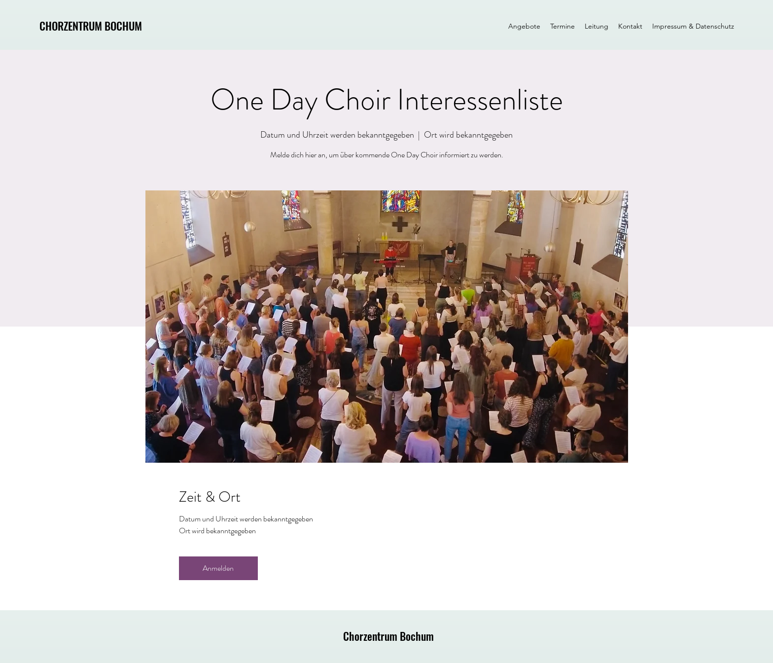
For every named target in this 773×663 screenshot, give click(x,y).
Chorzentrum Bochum (388, 636)
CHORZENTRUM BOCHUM (90, 26)
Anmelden (218, 568)
